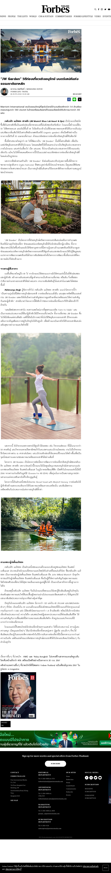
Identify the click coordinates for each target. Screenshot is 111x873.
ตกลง (106, 868)
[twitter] (79, 100)
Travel (25, 92)
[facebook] (69, 100)
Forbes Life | (16, 92)
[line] (74, 100)
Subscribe (55, 764)
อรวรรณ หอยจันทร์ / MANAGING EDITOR (26, 89)
